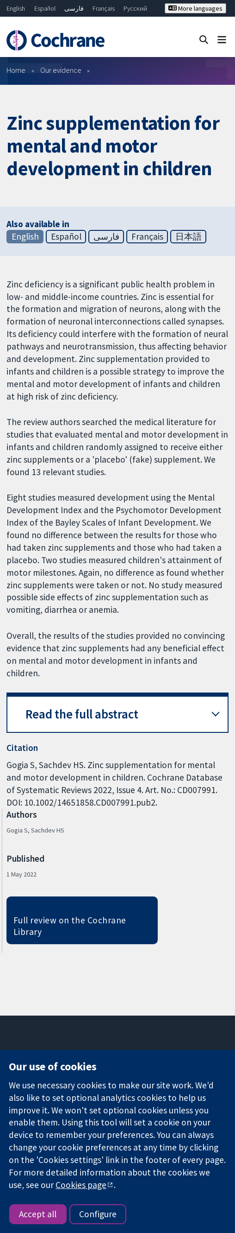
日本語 (188, 236)
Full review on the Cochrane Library (69, 926)
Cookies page (81, 1184)
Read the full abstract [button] (81, 714)
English (15, 8)
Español (45, 8)
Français (104, 8)
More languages (195, 8)
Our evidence (60, 70)
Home (15, 70)
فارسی (74, 8)
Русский (135, 8)
